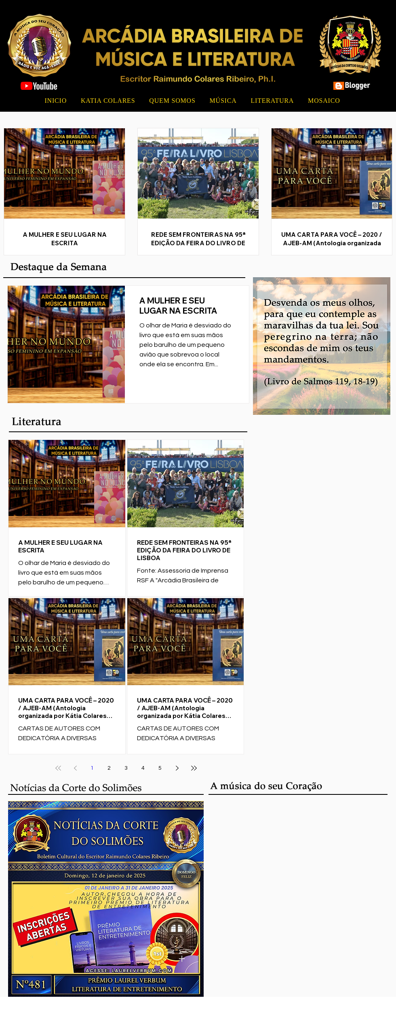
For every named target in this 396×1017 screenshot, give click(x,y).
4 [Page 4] (143, 768)
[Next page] (177, 768)
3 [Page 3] (126, 768)
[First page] (58, 768)
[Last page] (194, 768)
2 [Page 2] (109, 768)
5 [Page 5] (160, 768)
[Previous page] (75, 768)
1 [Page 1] (92, 768)
